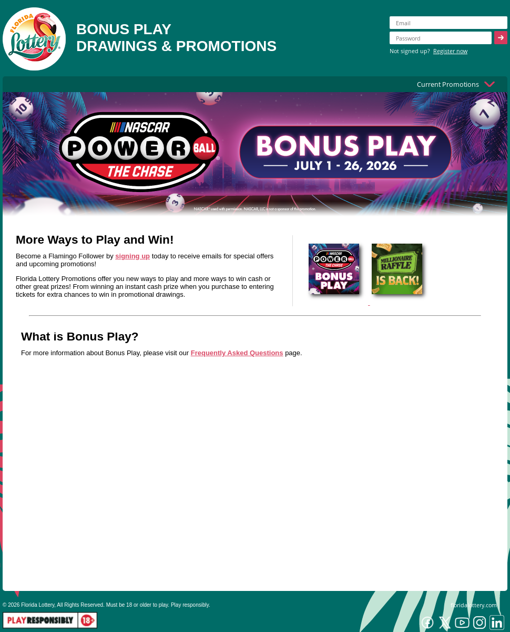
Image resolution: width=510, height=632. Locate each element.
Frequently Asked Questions (237, 353)
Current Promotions (448, 84)
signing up (132, 256)
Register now (450, 51)
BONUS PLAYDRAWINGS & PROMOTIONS (176, 37)
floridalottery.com (474, 605)
